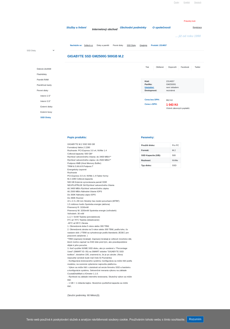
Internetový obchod (104, 29)
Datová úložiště (44, 69)
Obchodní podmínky (133, 27)
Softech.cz (88, 45)
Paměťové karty (44, 85)
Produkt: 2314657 (159, 45)
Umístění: (149, 87)
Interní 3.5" (45, 101)
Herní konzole (39, 133)
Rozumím (195, 319)
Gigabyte (143, 45)
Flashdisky (42, 74)
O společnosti (162, 27)
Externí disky (46, 106)
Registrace (197, 27)
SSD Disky (131, 45)
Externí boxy (46, 112)
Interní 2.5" (45, 96)
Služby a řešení (76, 27)
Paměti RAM (43, 79)
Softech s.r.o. (32, 1)
